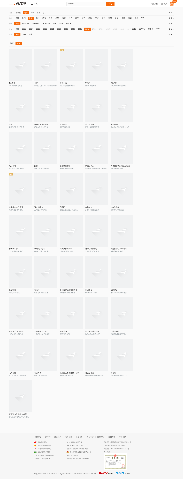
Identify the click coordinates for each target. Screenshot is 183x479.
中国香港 (36, 23)
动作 (24, 18)
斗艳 (36, 83)
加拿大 (68, 23)
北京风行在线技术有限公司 (81, 474)
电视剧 (18, 13)
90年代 (142, 29)
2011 (122, 29)
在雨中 (37, 290)
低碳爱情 (63, 331)
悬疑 (57, 18)
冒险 (116, 18)
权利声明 (111, 437)
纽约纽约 (63, 124)
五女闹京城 (38, 207)
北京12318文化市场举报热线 (44, 455)
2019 (66, 29)
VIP (32, 13)
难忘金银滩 (89, 373)
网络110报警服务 (72, 455)
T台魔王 (12, 83)
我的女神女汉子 (66, 249)
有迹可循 (37, 373)
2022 (45, 29)
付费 (10, 35)
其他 (136, 18)
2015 (94, 29)
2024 (31, 29)
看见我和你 (13, 249)
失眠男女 (114, 83)
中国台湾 (46, 23)
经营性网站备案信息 (44, 445)
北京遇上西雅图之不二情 (69, 373)
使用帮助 (122, 437)
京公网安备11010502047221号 (80, 452)
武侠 (77, 18)
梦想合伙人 (89, 166)
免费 (24, 34)
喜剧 (37, 18)
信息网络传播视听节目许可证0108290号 (117, 442)
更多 (171, 13)
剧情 (123, 18)
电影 (26, 13)
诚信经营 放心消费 (44, 452)
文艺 (83, 18)
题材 (10, 18)
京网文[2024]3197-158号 (74, 445)
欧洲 (61, 23)
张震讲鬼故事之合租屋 (18, 414)
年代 (10, 29)
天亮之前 (63, 83)
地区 (10, 24)
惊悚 (64, 18)
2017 (80, 29)
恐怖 (44, 18)
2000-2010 (131, 29)
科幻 (50, 18)
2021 (52, 29)
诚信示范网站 (42, 442)
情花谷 (113, 373)
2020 (59, 29)
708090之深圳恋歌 (16, 331)
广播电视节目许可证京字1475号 (114, 445)
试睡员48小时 (39, 249)
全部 (17, 18)
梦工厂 (47, 437)
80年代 (150, 29)
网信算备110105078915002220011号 (116, 449)
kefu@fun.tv (46, 459)
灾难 (97, 18)
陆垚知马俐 (115, 207)
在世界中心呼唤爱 (16, 207)
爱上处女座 (89, 124)
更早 (158, 29)
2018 (73, 29)
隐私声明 (100, 437)
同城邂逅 (88, 290)
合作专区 (90, 437)
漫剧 (38, 13)
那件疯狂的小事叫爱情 (69, 290)
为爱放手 (114, 124)
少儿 (45, 13)
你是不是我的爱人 (41, 124)
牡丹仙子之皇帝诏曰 (119, 249)
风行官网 (37, 437)
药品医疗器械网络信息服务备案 (77, 449)
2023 (38, 29)
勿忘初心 (114, 290)
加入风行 (68, 437)
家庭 (130, 18)
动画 (103, 18)
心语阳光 (63, 207)
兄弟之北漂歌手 (91, 249)
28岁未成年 (115, 331)
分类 (10, 13)
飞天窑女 (12, 373)
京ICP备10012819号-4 (74, 442)
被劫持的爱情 (65, 166)
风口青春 (12, 166)
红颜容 (87, 83)
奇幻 (110, 18)
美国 (54, 23)
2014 (101, 29)
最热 (18, 43)
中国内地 (25, 23)
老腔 (10, 124)
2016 (87, 29)
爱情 (30, 18)
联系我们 (57, 437)
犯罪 (90, 18)
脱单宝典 (12, 290)
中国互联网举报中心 (44, 449)
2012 (115, 29)
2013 (108, 29)
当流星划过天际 (40, 331)
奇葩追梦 (88, 207)
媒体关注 (79, 437)
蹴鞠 (36, 166)
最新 (12, 43)
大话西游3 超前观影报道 (120, 166)
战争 (70, 18)
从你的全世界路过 (92, 331)
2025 (24, 29)
